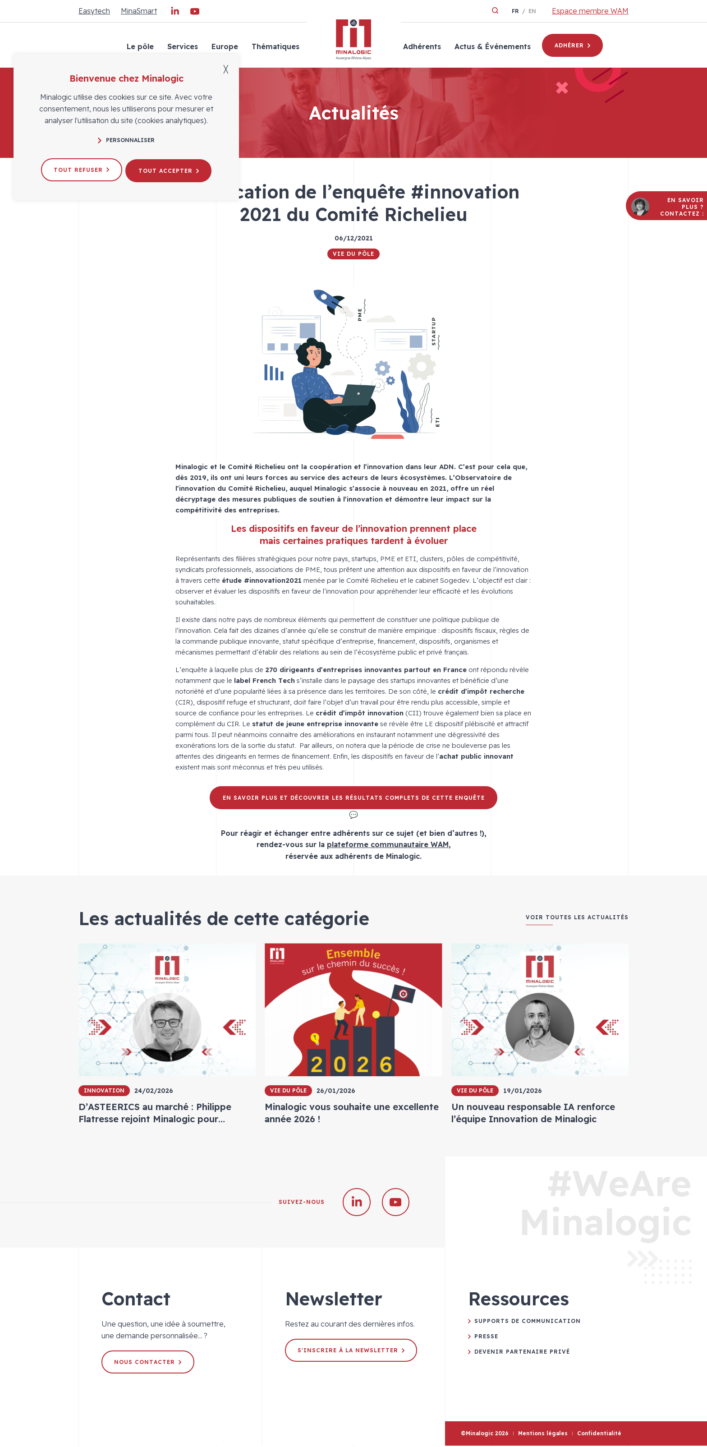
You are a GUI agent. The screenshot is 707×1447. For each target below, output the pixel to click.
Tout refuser (80, 168)
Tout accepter (170, 168)
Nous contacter (148, 1363)
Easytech (94, 10)
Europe (224, 46)
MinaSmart (139, 10)
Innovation (104, 1090)
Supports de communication (527, 1322)
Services (181, 46)
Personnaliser (126, 140)
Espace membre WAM (590, 11)
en (532, 11)
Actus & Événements (492, 46)
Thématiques (274, 46)
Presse (486, 1337)
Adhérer (572, 45)
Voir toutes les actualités (577, 917)
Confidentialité (599, 1435)
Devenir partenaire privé (522, 1353)
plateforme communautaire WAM (388, 844)
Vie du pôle (353, 253)
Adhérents (421, 46)
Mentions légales (543, 1435)
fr (515, 11)
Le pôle (139, 46)
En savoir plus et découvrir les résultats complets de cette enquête (354, 797)
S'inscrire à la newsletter (351, 1351)
